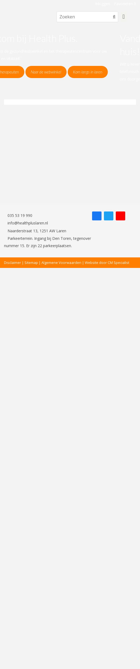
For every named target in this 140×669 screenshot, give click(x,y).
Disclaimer (12, 262)
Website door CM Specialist (107, 262)
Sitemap (31, 262)
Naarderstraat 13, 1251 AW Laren (35, 230)
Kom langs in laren (113, 71)
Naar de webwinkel (71, 71)
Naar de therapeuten (27, 71)
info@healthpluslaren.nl (26, 223)
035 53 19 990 (18, 215)
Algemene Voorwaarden (61, 262)
